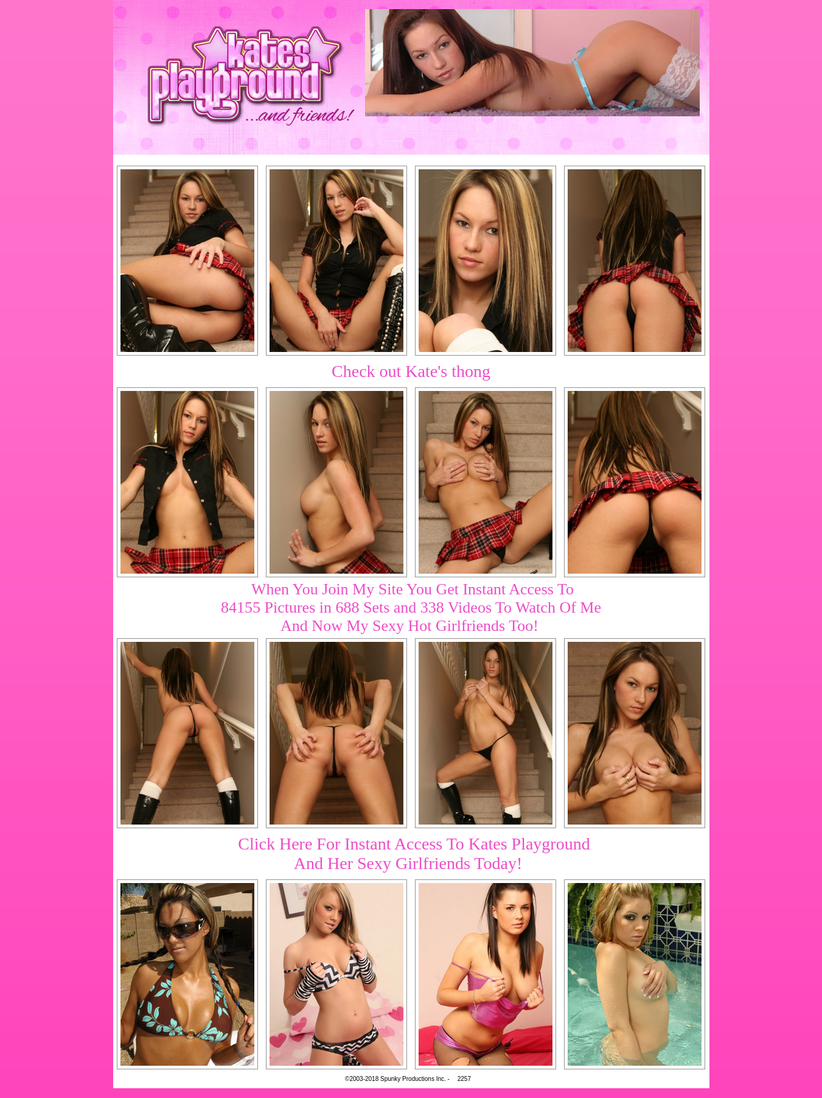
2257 (464, 1078)
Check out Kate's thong (411, 371)
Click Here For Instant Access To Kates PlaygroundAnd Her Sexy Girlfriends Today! (414, 853)
